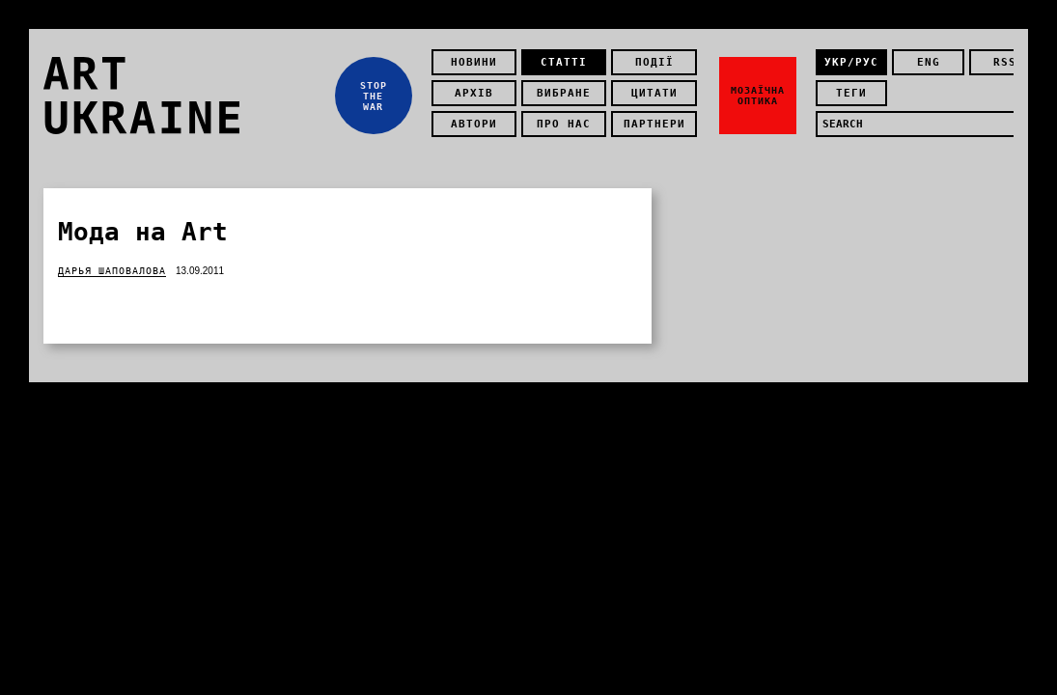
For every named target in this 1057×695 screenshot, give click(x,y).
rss (1004, 62)
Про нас (564, 124)
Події (654, 62)
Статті (564, 62)
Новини (474, 62)
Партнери (654, 124)
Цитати (654, 93)
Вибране (564, 93)
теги (851, 93)
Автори (474, 124)
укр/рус (851, 62)
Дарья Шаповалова (112, 270)
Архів (474, 93)
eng (928, 62)
